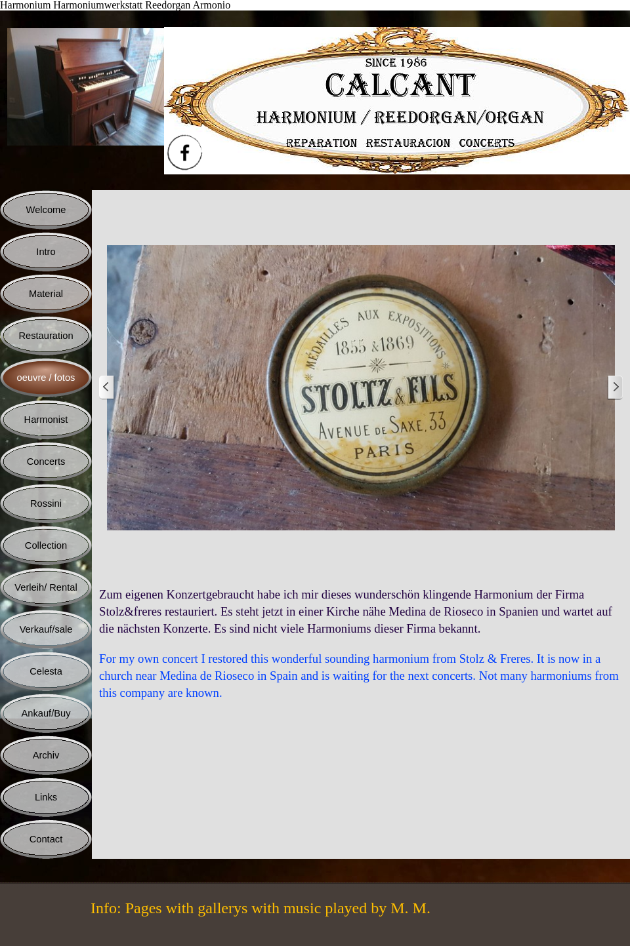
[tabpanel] (361, 643)
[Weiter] (615, 388)
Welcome (46, 210)
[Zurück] (107, 388)
